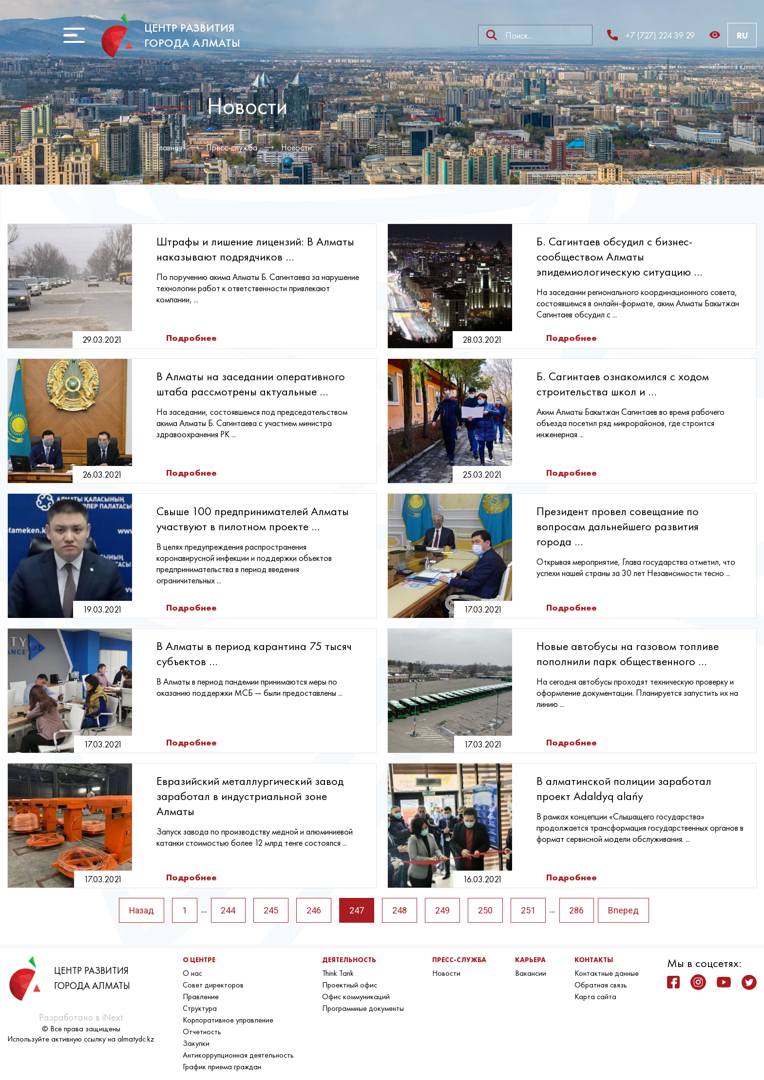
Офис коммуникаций (356, 996)
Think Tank (338, 973)
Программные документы (363, 1008)
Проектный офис (349, 985)
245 (271, 910)
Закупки (196, 1043)
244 (228, 910)
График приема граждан (222, 1066)
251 (528, 910)
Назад (141, 910)
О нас (192, 973)
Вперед (624, 910)
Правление (201, 996)
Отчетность (202, 1031)
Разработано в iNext (81, 1017)
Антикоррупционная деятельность (238, 1055)
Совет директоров (213, 985)
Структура (200, 1008)
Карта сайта (595, 996)
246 (314, 910)
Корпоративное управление (228, 1020)
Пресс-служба (232, 147)
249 (443, 910)
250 (485, 910)
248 (400, 910)
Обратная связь (600, 985)
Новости (297, 147)
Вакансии (530, 973)
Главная (169, 147)
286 (577, 910)
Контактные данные (606, 973)
